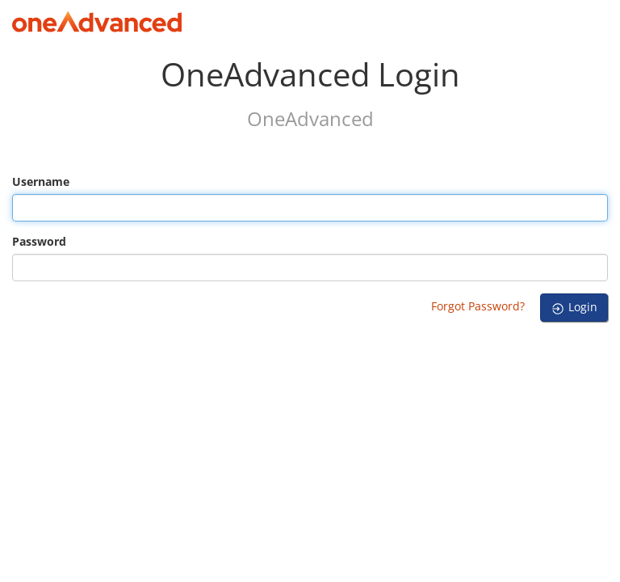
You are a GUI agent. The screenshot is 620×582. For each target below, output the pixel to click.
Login (574, 307)
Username (40, 181)
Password (39, 241)
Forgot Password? (478, 306)
